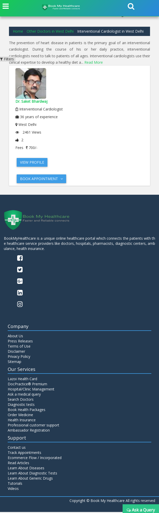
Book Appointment (41, 178)
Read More (93, 62)
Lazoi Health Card (22, 380)
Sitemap (14, 362)
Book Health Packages (26, 410)
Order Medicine (20, 416)
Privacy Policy (19, 357)
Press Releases (20, 342)
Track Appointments (24, 453)
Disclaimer (16, 352)
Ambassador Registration (29, 431)
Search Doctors (21, 400)
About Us (15, 337)
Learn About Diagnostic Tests (32, 474)
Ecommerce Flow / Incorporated (35, 458)
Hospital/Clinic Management (31, 390)
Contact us (17, 448)
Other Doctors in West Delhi (50, 31)
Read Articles (18, 463)
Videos (13, 489)
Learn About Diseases (26, 469)
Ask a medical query (24, 395)
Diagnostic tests (21, 405)
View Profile (32, 162)
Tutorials (15, 484)
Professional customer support (33, 426)
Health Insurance (22, 421)
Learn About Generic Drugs (30, 479)
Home (18, 31)
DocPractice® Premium (27, 385)
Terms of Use (19, 347)
